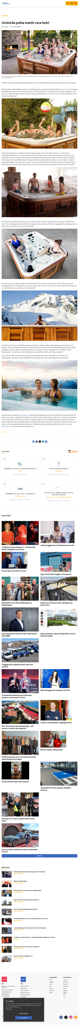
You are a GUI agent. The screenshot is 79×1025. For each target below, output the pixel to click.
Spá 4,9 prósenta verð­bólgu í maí (23, 956)
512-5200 (25, 986)
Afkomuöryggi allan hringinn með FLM (55, 690)
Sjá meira (39, 856)
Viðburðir (65, 986)
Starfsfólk (23, 997)
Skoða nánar (9, 1013)
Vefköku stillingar (13, 1017)
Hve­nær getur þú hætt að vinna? (14, 571)
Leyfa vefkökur (33, 1017)
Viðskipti (51, 982)
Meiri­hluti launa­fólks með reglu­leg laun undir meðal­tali (29, 872)
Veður (64, 988)
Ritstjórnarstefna (25, 992)
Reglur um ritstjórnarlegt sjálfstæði (8, 987)
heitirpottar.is (25, 415)
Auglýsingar (24, 988)
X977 (64, 995)
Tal (64, 997)
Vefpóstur (23, 1001)
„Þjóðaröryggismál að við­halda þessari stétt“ (57, 545)
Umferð (23, 999)
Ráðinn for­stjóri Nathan (20, 881)
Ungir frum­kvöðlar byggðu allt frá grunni (55, 574)
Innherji (65, 980)
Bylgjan (65, 990)
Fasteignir (65, 982)
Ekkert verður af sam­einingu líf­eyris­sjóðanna (26, 900)
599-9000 (6, 996)
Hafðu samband (25, 990)
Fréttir (50, 980)
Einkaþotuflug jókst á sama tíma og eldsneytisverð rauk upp (31, 918)
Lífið (50, 986)
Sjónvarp (51, 990)
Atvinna (65, 984)
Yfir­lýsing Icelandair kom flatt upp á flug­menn (27, 946)
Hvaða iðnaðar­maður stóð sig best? (15, 782)
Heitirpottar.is (64, 89)
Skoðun (51, 988)
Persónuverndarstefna (7, 990)
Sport (50, 984)
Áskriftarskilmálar (25, 994)
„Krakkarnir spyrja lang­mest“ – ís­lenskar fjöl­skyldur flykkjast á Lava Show (34, 937)
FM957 (65, 992)
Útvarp (51, 992)
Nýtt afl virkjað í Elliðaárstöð (51, 750)
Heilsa (4, 432)
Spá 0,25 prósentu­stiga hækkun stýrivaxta (26, 909)
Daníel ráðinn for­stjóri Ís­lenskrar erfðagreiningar (27, 890)
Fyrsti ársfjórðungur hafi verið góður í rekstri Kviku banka (30, 928)
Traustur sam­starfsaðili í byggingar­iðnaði (56, 723)
